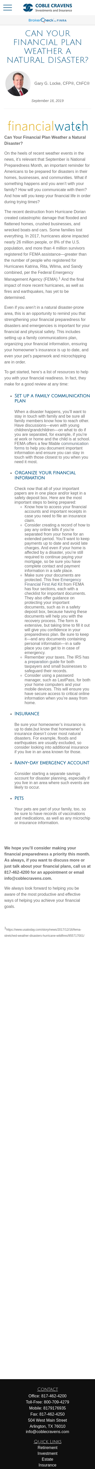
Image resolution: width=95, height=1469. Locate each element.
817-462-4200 (54, 1396)
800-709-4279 (56, 1402)
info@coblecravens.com (47, 1432)
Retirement (47, 1447)
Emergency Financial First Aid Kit (53, 582)
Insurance (47, 1465)
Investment (47, 1453)
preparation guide (44, 662)
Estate (47, 1459)
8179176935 (54, 1408)
